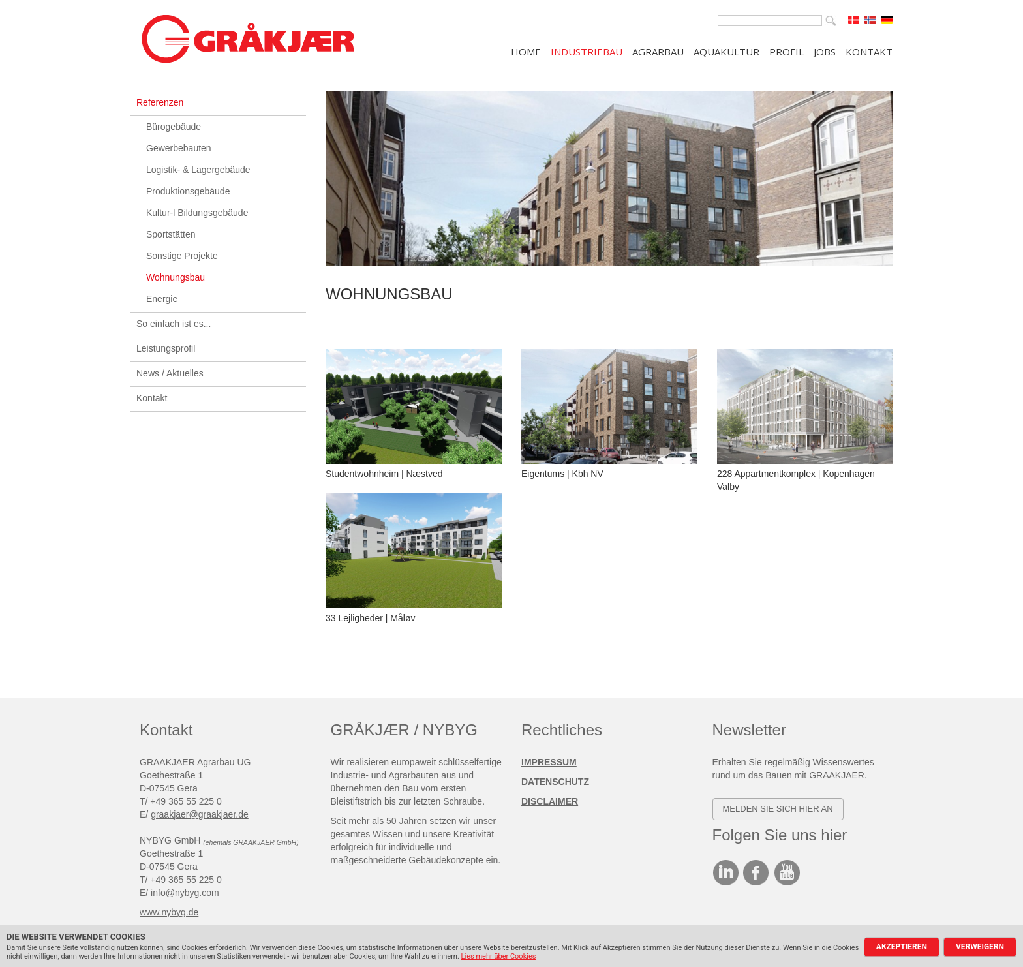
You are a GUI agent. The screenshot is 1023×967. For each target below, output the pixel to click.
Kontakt (151, 398)
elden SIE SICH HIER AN (780, 809)
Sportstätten (171, 234)
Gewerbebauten (178, 148)
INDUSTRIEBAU (586, 51)
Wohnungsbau (175, 277)
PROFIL (786, 51)
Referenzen (159, 102)
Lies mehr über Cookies (498, 956)
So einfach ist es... (173, 323)
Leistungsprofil (165, 348)
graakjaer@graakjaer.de (200, 814)
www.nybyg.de (169, 912)
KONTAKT (869, 51)
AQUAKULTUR (726, 51)
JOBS (825, 51)
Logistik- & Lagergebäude (198, 169)
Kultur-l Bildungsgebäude (197, 212)
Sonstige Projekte (182, 256)
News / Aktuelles (170, 373)
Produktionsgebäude (188, 191)
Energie (161, 299)
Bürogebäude (173, 126)
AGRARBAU (658, 51)
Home (526, 51)
